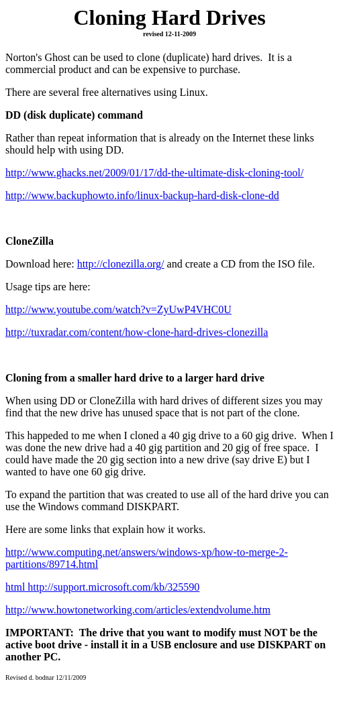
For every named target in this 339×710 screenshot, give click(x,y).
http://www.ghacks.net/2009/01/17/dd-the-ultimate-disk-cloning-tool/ (154, 172)
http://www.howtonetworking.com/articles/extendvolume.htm (138, 609)
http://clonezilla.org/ (120, 264)
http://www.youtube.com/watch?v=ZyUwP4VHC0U (118, 309)
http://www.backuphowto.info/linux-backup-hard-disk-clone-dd (142, 195)
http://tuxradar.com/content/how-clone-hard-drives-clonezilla (136, 332)
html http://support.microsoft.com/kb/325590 (102, 587)
